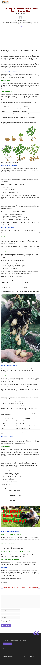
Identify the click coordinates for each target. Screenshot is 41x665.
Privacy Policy (26, 656)
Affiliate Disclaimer (34, 656)
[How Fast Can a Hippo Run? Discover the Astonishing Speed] (31, 588)
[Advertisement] (20, 38)
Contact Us (7, 643)
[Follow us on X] (3, 649)
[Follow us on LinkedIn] (8, 649)
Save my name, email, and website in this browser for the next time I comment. (19, 620)
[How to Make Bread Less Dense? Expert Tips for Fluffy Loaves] (10, 588)
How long (5, 582)
